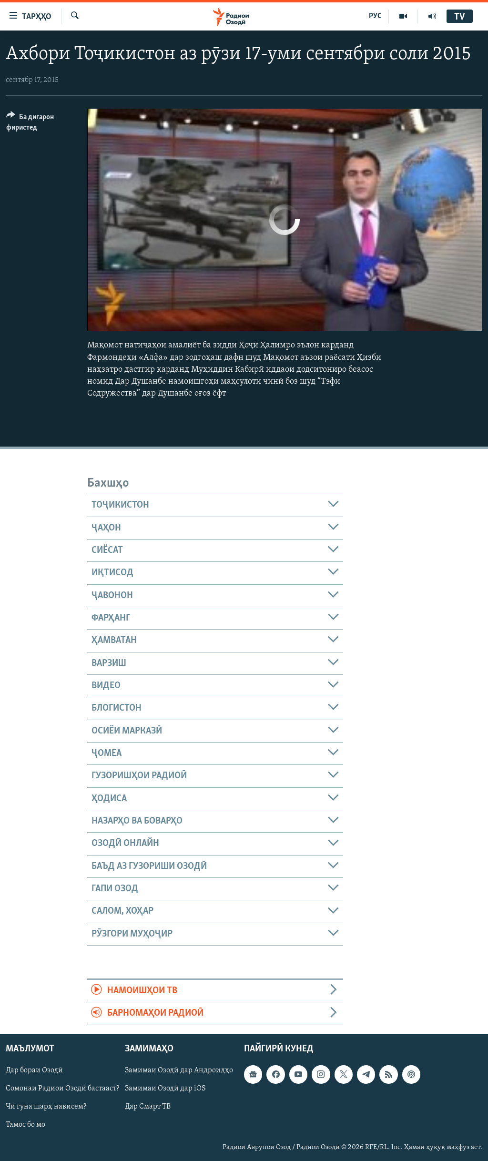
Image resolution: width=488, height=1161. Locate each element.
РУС (375, 16)
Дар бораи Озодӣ (34, 1070)
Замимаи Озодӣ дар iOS (165, 1088)
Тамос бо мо (25, 1125)
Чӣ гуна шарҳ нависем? (46, 1106)
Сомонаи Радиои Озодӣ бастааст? (62, 1088)
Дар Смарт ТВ (148, 1106)
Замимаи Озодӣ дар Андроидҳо (179, 1070)
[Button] (41, 124)
